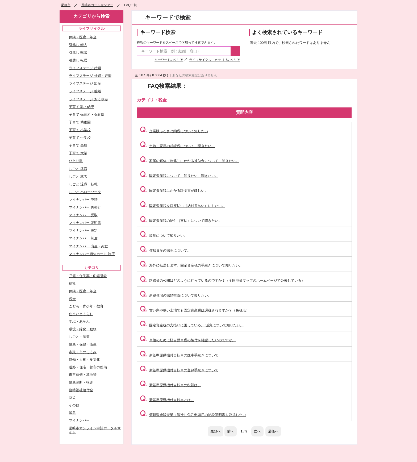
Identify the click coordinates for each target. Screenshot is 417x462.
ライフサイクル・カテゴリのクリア (214, 60)
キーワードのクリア (169, 60)
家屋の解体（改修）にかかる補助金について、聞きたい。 (189, 161)
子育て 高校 (78, 145)
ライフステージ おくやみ (88, 99)
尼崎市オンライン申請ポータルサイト (95, 430)
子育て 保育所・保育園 (87, 114)
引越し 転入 (78, 45)
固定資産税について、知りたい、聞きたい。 (179, 176)
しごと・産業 (79, 337)
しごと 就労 (78, 176)
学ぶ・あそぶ (79, 321)
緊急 (72, 413)
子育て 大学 (78, 153)
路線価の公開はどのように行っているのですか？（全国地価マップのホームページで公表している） (222, 280)
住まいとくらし (81, 314)
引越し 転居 (78, 60)
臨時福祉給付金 (81, 390)
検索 (235, 51)
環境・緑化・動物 (83, 329)
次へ (257, 431)
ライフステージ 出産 (85, 83)
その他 (74, 405)
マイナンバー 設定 (83, 230)
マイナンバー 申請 (83, 200)
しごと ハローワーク (85, 192)
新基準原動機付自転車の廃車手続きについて (179, 355)
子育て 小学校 (80, 130)
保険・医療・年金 (83, 37)
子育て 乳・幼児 (81, 107)
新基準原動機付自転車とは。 (167, 400)
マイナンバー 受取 (83, 215)
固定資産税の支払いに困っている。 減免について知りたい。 (192, 325)
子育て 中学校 (80, 138)
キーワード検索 (158, 32)
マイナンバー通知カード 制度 (92, 254)
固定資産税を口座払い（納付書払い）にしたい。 (182, 206)
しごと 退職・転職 (83, 184)
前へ (230, 431)
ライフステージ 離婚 (85, 91)
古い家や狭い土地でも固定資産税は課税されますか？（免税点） (194, 310)
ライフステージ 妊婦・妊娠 (90, 76)
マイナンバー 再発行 (85, 207)
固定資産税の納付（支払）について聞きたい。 (181, 221)
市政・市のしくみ (83, 352)
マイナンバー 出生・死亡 (88, 246)
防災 (72, 397)
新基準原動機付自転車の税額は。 (170, 385)
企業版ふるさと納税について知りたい (174, 131)
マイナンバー (79, 420)
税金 (72, 299)
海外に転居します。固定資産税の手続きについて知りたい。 (191, 265)
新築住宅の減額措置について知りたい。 (175, 295)
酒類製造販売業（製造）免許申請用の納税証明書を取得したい (193, 415)
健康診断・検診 (81, 382)
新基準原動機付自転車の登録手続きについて (179, 370)
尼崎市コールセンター (97, 5)
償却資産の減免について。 (165, 250)
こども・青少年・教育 (86, 306)
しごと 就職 (78, 169)
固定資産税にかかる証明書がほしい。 (174, 191)
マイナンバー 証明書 (85, 223)
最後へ (273, 431)
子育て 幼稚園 (80, 122)
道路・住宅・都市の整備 (88, 367)
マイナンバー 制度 (83, 238)
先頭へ (215, 431)
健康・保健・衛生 (83, 344)
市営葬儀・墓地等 (83, 375)
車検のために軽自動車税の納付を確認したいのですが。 (188, 340)
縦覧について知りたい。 (163, 236)
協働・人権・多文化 (84, 359)
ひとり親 (76, 161)
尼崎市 (65, 5)
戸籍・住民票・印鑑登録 (88, 276)
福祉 (72, 283)
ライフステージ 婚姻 (85, 68)
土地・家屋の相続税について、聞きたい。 (177, 146)
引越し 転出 (78, 53)
